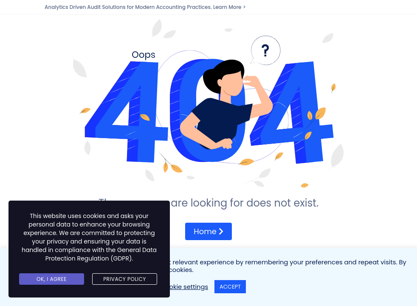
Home (208, 231)
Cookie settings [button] (184, 287)
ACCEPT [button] (230, 287)
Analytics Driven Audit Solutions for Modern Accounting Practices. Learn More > (145, 7)
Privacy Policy (124, 279)
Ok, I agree (52, 279)
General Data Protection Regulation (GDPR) (101, 254)
